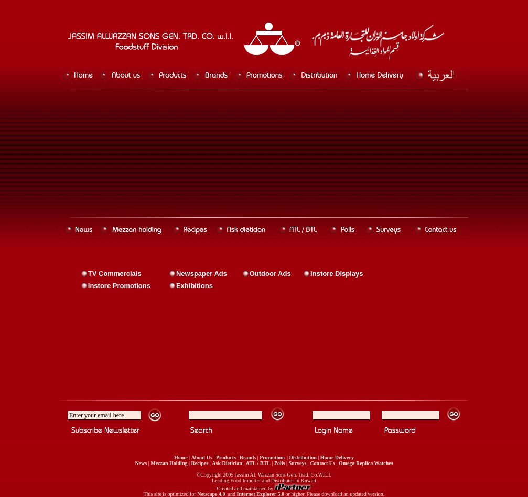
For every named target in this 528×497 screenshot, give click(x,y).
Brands (248, 457)
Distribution (303, 457)
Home (181, 457)
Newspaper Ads (201, 274)
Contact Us (322, 463)
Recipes (199, 463)
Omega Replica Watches (366, 463)
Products (226, 457)
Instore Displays (336, 274)
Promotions (272, 457)
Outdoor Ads (270, 274)
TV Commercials (115, 274)
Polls (279, 463)
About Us (201, 457)
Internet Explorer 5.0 (260, 494)
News (141, 463)
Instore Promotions (119, 286)
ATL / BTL (258, 463)
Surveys (297, 463)
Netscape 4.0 (211, 494)
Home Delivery (337, 457)
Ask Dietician (227, 463)
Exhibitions (194, 286)
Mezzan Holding (168, 463)
